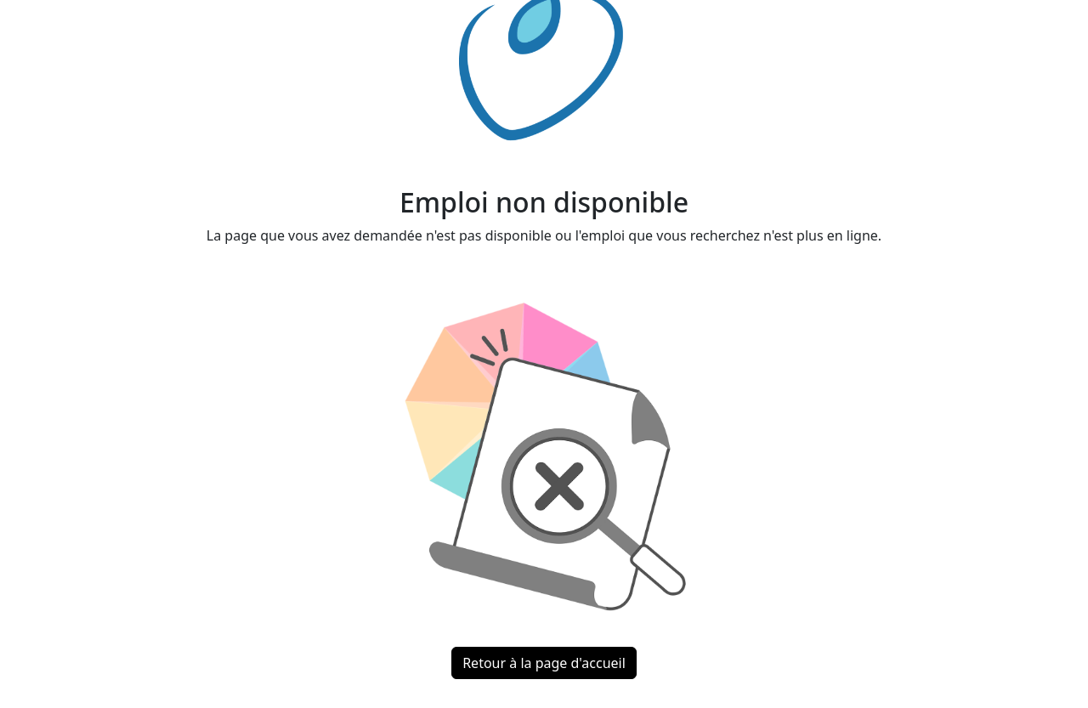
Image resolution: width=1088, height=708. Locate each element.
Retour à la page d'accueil (544, 663)
